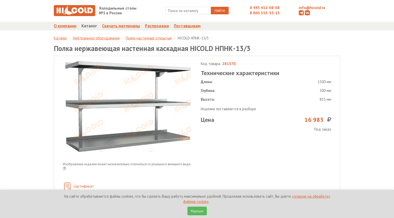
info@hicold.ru (312, 7)
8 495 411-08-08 (265, 7)
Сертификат (79, 187)
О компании (65, 26)
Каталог (89, 26)
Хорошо (197, 211)
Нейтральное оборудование (96, 38)
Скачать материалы (121, 26)
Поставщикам (187, 26)
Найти (220, 10)
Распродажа (157, 26)
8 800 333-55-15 (265, 13)
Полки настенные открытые (149, 38)
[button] (64, 169)
